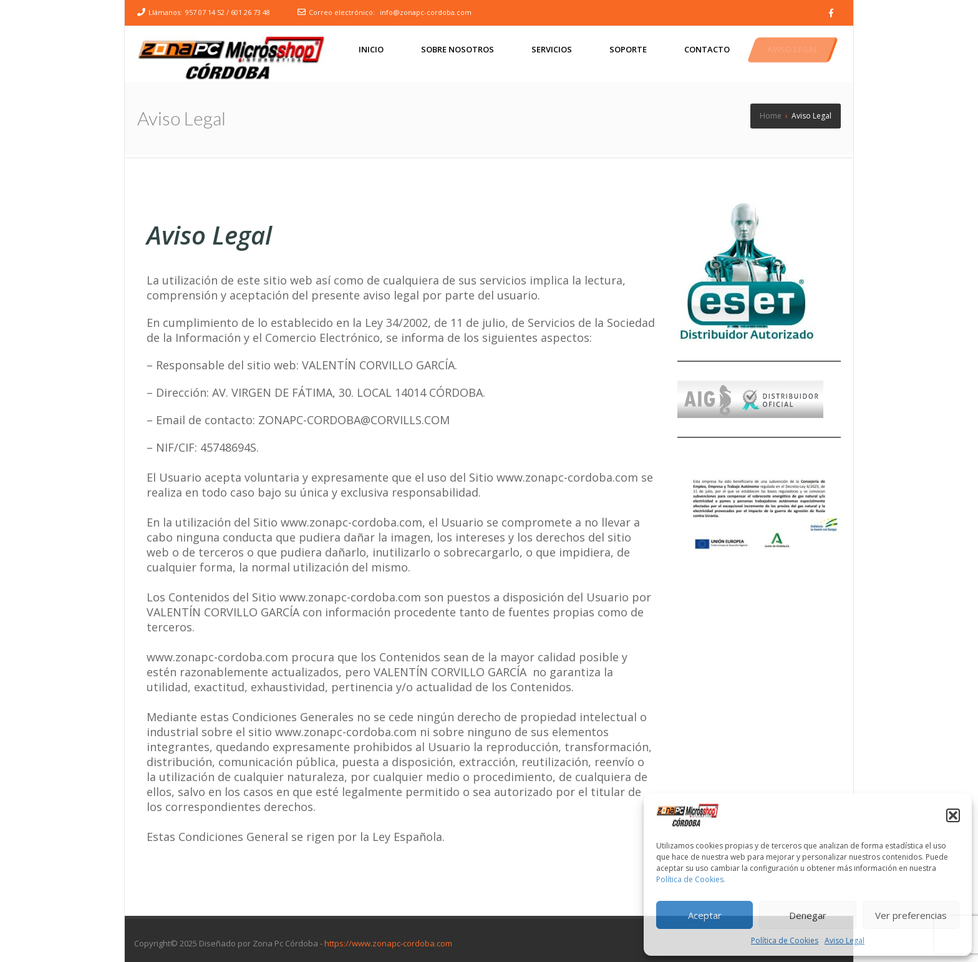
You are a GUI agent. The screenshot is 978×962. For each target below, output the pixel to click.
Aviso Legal (844, 940)
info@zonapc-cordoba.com (426, 12)
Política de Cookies (784, 940)
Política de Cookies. (690, 879)
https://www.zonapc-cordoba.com (388, 943)
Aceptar (705, 915)
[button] (953, 815)
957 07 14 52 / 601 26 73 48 (227, 12)
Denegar (807, 915)
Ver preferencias (911, 915)
